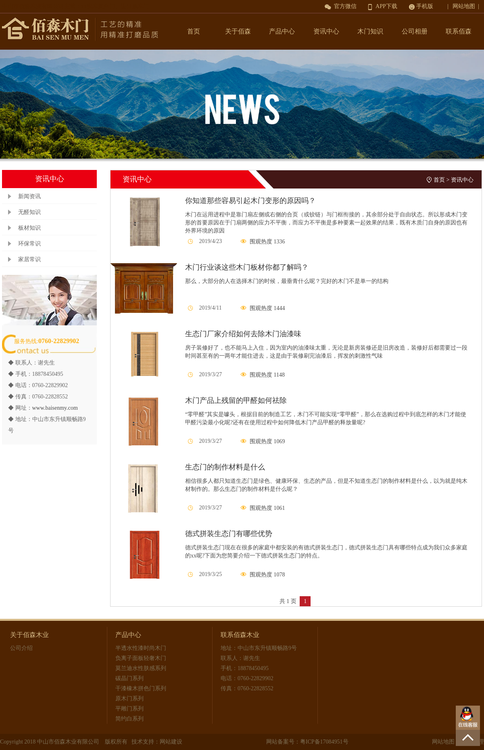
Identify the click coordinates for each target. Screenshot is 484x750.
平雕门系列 (129, 709)
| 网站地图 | (464, 6)
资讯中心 (326, 31)
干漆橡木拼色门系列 (140, 688)
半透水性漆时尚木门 (140, 648)
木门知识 (370, 31)
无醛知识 (29, 212)
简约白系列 (129, 719)
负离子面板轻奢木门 (140, 658)
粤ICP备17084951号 (324, 742)
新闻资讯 (29, 196)
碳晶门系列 (129, 678)
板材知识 (29, 228)
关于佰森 (238, 31)
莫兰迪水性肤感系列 (140, 668)
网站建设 (171, 742)
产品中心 (282, 31)
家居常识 (29, 259)
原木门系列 (129, 699)
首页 (193, 31)
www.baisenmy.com (55, 408)
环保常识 (29, 244)
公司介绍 (21, 648)
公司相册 (415, 31)
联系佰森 (458, 31)
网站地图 (443, 742)
